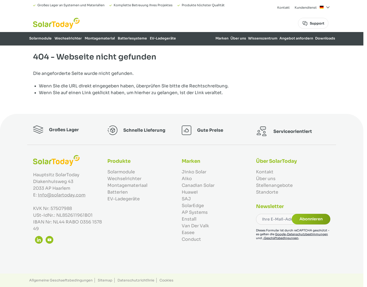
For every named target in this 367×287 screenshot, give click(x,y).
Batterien (117, 192)
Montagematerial (100, 38)
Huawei (190, 192)
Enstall (189, 219)
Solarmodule (40, 38)
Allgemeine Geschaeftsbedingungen (61, 280)
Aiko (187, 178)
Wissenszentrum (262, 38)
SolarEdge (193, 205)
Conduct (191, 239)
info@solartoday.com (61, 195)
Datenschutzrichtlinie (136, 280)
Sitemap (105, 280)
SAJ (186, 199)
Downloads (325, 38)
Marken (222, 38)
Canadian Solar (198, 185)
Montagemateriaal (127, 185)
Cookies (166, 280)
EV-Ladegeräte (163, 38)
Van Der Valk (195, 225)
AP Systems (195, 212)
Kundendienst (306, 8)
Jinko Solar (194, 172)
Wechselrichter (68, 38)
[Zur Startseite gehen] (56, 23)
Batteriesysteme (132, 38)
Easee (188, 232)
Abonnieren (311, 219)
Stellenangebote (274, 185)
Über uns (238, 38)
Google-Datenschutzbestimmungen (301, 234)
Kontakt (283, 8)
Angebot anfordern (296, 38)
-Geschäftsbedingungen (280, 238)
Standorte (267, 192)
